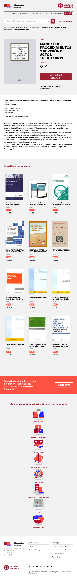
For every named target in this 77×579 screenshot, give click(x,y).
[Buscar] (53, 21)
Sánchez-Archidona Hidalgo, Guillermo (56, 101)
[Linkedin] (44, 566)
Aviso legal (55, 543)
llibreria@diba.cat (9, 555)
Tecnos (13, 104)
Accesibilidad (56, 557)
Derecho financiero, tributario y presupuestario (51, 87)
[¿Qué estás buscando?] (15, 21)
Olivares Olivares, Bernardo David (22, 101)
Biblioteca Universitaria (21, 116)
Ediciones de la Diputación (36, 550)
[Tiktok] (51, 566)
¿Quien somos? (33, 543)
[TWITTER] (33, 566)
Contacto (31, 546)
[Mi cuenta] (66, 13)
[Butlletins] (48, 566)
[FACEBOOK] (29, 566)
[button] (70, 13)
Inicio (5, 27)
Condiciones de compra (59, 546)
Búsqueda (65, 21)
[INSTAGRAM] (40, 566)
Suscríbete (64, 385)
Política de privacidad (59, 550)
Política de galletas (58, 553)
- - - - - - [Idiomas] (57, 13)
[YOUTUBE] (37, 566)
